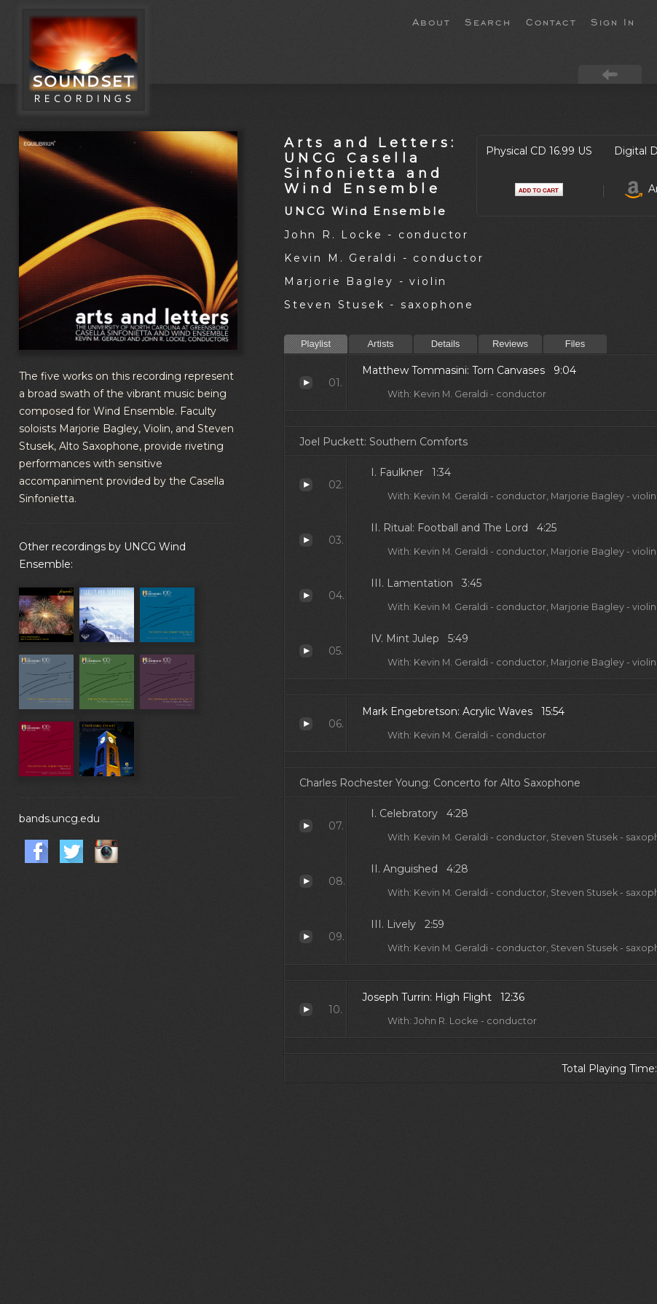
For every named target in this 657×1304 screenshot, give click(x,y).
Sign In (613, 21)
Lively (305, 936)
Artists (380, 343)
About (431, 21)
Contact (551, 21)
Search (488, 21)
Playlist (316, 343)
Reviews (510, 343)
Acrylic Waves (305, 723)
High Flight (305, 1009)
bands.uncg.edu (59, 818)
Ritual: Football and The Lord (305, 540)
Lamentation (305, 595)
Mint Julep (305, 650)
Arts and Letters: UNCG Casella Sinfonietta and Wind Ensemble (370, 165)
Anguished (305, 881)
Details (445, 343)
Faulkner (305, 484)
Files (575, 343)
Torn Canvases (305, 382)
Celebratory (305, 825)
